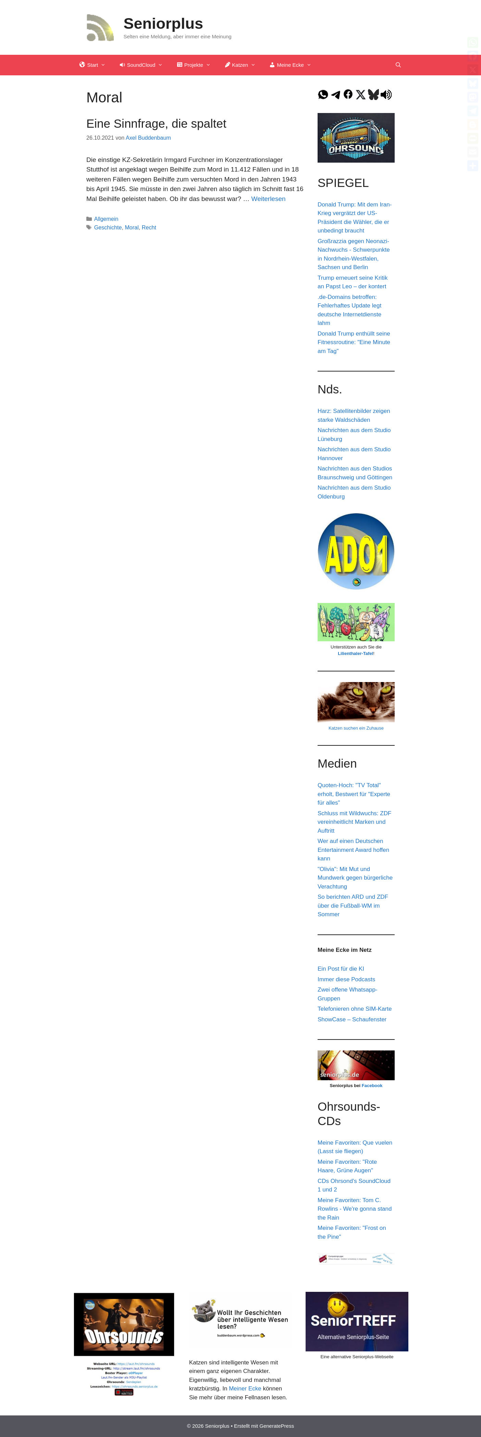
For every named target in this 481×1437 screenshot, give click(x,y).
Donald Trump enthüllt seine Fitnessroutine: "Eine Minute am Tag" (354, 342)
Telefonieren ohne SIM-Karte (355, 1009)
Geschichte (108, 227)
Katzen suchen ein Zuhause (356, 728)
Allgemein (106, 219)
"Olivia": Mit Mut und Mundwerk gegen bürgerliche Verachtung (355, 878)
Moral (131, 227)
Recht (149, 227)
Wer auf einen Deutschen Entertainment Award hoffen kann (353, 850)
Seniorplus (164, 23)
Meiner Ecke (245, 1388)
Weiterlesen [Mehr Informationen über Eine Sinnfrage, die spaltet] (268, 198)
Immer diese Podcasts (346, 979)
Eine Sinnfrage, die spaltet (156, 123)
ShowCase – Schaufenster (352, 1019)
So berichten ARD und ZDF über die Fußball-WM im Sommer (353, 906)
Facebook (372, 1085)
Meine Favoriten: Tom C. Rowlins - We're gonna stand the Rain (355, 1209)
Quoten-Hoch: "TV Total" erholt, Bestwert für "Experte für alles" (354, 794)
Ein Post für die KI (341, 969)
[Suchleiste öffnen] (398, 65)
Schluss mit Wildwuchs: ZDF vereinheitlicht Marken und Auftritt (354, 822)
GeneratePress (276, 1426)
